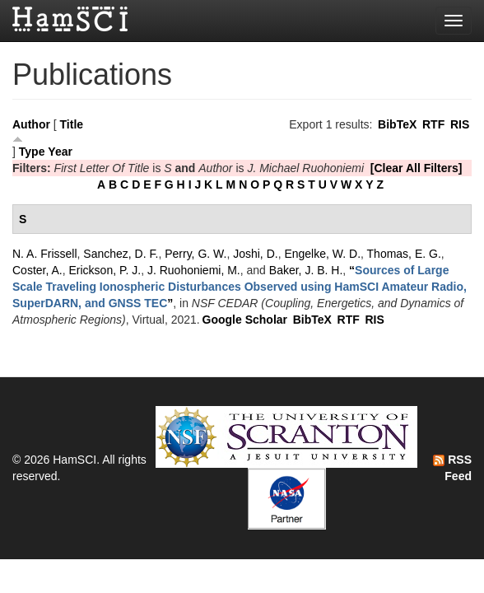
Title (72, 124)
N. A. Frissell (44, 253)
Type (32, 151)
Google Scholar (244, 319)
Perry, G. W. (195, 253)
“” (239, 287)
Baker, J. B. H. (305, 270)
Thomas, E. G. (404, 253)
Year (60, 151)
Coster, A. (37, 270)
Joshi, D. (255, 253)
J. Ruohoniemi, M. (193, 270)
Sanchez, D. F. (120, 253)
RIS (459, 124)
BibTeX (397, 124)
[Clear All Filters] (416, 168)
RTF (433, 124)
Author (31, 124)
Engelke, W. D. (322, 253)
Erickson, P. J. (104, 270)
